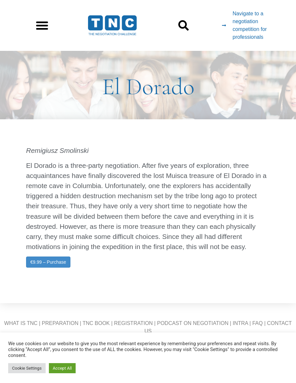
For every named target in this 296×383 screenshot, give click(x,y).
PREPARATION (60, 323)
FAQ (257, 323)
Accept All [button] (62, 368)
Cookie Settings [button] (27, 368)
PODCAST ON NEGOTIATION (193, 323)
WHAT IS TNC (20, 323)
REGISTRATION (133, 323)
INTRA (240, 323)
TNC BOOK (96, 323)
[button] (42, 25)
